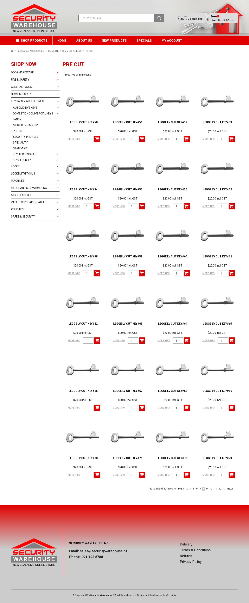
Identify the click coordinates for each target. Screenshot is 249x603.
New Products (114, 40)
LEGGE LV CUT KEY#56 (172, 189)
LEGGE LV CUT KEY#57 (217, 189)
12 (220, 488)
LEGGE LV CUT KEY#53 (217, 122)
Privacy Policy (191, 562)
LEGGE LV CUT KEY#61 (217, 256)
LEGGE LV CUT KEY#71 (127, 458)
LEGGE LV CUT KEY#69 (217, 390)
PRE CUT (18, 130)
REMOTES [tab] (17, 209)
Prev (181, 488)
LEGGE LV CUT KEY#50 (83, 122)
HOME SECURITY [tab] (21, 93)
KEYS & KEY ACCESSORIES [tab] (27, 101)
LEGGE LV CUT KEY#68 (172, 390)
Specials (144, 40)
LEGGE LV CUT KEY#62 (83, 323)
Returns (186, 556)
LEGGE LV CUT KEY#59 (127, 256)
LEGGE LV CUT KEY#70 (83, 458)
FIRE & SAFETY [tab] (20, 79)
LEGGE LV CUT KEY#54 (83, 189)
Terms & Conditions (195, 550)
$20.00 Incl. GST (83, 131)
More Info (74, 139)
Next (230, 488)
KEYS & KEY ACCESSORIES (30, 51)
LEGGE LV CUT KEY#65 (217, 323)
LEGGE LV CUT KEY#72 (172, 458)
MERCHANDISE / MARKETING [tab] (29, 187)
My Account (172, 40)
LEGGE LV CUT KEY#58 (83, 256)
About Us (84, 40)
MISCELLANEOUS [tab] (21, 195)
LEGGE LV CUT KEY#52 (172, 122)
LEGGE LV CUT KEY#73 (217, 458)
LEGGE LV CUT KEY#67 (127, 390)
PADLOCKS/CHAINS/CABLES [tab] (29, 202)
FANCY (17, 119)
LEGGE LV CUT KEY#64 (172, 323)
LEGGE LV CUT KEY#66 (83, 390)
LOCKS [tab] (15, 166)
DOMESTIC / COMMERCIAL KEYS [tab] (33, 113)
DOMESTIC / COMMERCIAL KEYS (64, 51)
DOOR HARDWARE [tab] (22, 72)
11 (215, 488)
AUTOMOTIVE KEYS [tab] (25, 107)
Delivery (186, 544)
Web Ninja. (171, 595)
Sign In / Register (190, 18)
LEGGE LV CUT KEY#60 (172, 256)
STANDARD (20, 148)
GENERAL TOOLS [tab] (21, 86)
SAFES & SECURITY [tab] (23, 216)
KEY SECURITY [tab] (22, 160)
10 (210, 488)
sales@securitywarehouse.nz (104, 551)
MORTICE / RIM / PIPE (26, 125)
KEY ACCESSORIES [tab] (24, 154)
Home (62, 40)
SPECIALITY (20, 142)
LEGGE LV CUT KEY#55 (127, 189)
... (187, 488)
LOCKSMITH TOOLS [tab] (23, 173)
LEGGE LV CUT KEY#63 (127, 323)
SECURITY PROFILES (25, 136)
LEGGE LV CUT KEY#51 (127, 122)
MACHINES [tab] (17, 180)
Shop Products (34, 40)
